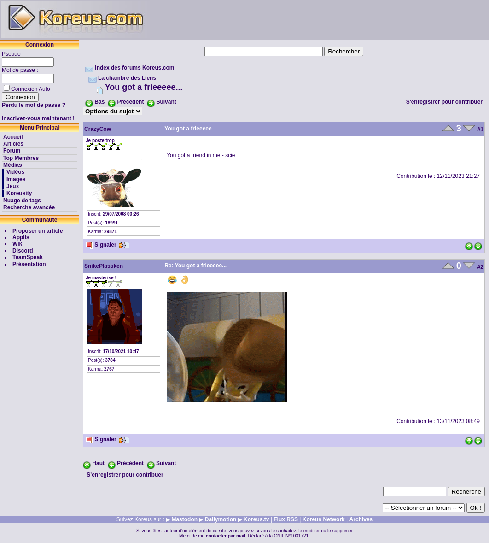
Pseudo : (13, 54)
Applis (20, 237)
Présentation (29, 264)
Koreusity (19, 193)
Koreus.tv (256, 519)
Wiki (18, 244)
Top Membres (21, 158)
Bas (99, 102)
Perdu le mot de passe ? (33, 105)
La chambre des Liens (127, 78)
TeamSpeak (27, 257)
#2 (480, 267)
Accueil (13, 137)
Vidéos (15, 172)
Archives (361, 519)
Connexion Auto (30, 89)
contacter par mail (225, 535)
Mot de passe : (21, 70)
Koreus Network (324, 519)
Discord (22, 251)
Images (15, 179)
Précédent (130, 102)
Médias (12, 165)
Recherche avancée (29, 207)
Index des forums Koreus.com (134, 68)
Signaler (101, 245)
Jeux (12, 186)
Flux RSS (286, 519)
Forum (11, 151)
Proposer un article (37, 231)
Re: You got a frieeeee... (195, 265)
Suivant (166, 102)
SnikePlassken (103, 266)
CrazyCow (97, 129)
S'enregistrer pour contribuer (444, 102)
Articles (13, 144)
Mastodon (184, 519)
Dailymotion (221, 519)
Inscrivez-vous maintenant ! (38, 118)
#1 (480, 129)
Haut (98, 463)
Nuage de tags (22, 200)
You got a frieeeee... (144, 87)
